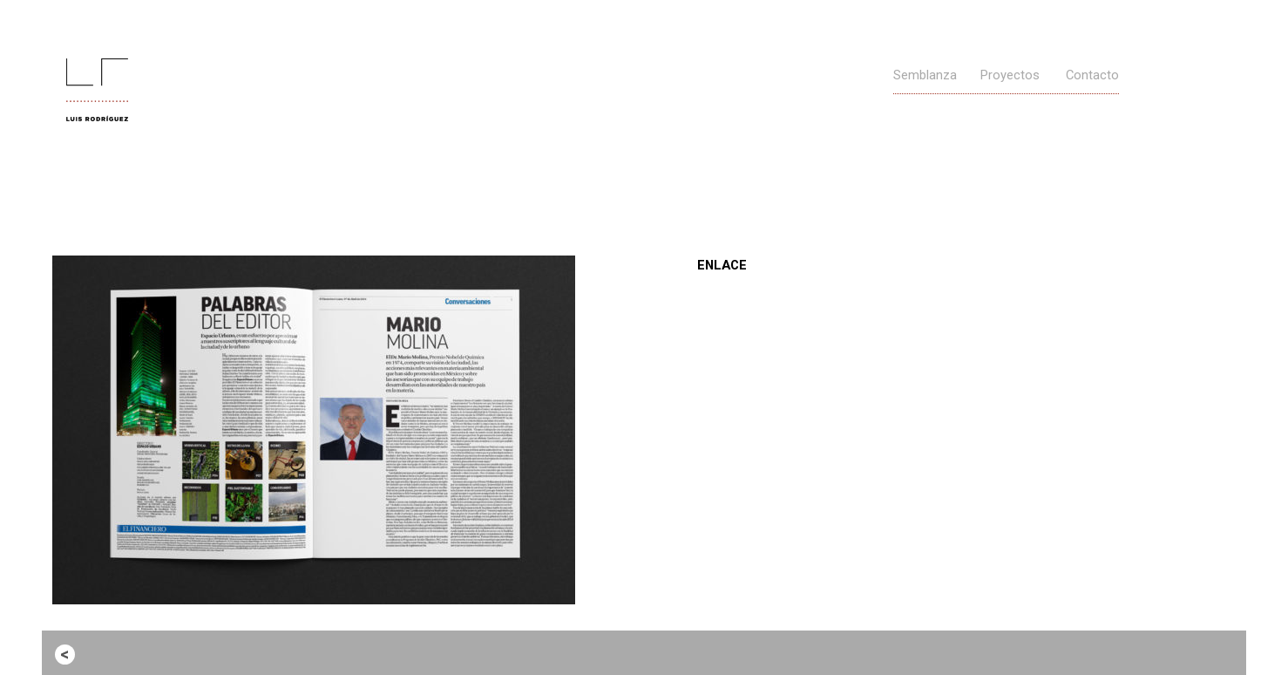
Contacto (1092, 75)
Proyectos (1010, 75)
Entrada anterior (131, 653)
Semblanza (925, 75)
